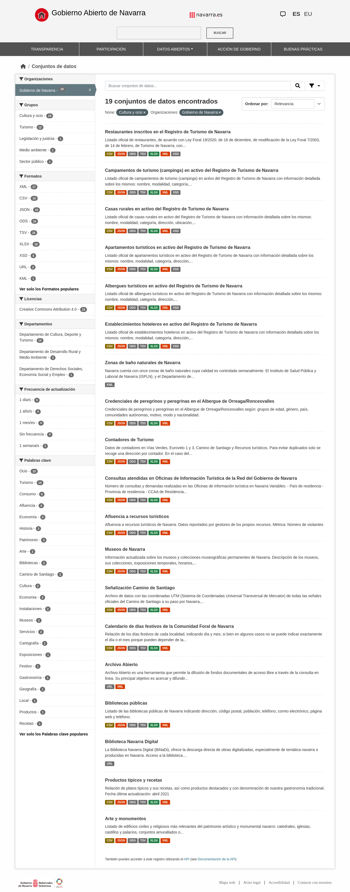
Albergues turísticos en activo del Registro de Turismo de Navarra (173, 286)
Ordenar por (256, 104)
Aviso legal (252, 883)
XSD (176, 153)
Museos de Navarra (125, 549)
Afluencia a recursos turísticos (137, 516)
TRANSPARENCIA (47, 49)
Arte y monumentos (125, 818)
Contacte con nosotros (315, 883)
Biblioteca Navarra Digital (131, 741)
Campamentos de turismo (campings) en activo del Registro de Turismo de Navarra (191, 170)
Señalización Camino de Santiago (140, 587)
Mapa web (227, 883)
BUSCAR (220, 32)
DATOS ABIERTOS (173, 49)
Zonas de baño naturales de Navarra (142, 362)
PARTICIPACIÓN (111, 49)
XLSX (154, 153)
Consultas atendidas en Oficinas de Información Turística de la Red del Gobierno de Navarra (201, 478)
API (186, 859)
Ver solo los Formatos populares (49, 289)
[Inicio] (23, 66)
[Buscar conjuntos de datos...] (198, 86)
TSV (143, 153)
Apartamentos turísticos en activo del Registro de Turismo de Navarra (177, 247)
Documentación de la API (216, 859)
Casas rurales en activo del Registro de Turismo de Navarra (167, 209)
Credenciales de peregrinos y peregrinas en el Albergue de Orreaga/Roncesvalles (189, 401)
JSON (121, 153)
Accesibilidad (279, 883)
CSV (110, 153)
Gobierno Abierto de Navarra (99, 13)
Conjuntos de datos (54, 66)
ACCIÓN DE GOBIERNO (239, 49)
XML (165, 153)
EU (308, 14)
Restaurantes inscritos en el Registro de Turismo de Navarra (168, 131)
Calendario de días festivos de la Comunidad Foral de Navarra (169, 626)
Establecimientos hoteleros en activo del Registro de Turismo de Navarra (181, 324)
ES (296, 14)
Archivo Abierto (121, 664)
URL (110, 686)
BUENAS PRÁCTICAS (303, 49)
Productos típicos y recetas (133, 780)
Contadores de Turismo (129, 439)
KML (110, 384)
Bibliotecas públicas (126, 703)
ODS (132, 153)
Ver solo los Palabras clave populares (53, 734)
